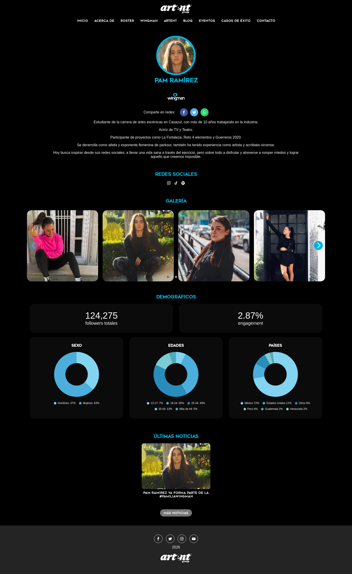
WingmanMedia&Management (176, 8)
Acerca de (104, 20)
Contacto (266, 20)
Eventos (207, 20)
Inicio (82, 20)
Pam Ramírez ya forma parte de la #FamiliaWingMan (176, 494)
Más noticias (176, 513)
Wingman (149, 20)
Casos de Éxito (236, 20)
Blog (188, 20)
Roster (127, 20)
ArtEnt (170, 20)
